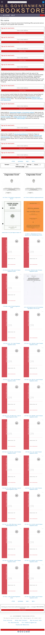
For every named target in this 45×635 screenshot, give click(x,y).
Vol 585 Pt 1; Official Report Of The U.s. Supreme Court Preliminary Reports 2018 (33, 234)
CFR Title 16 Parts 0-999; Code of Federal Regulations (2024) (11, 270)
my (5, 15)
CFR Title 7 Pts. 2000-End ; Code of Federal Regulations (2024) (11, 561)
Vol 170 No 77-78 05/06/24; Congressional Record (11, 198)
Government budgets (15, 112)
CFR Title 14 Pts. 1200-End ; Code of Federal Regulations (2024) (33, 344)
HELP (13, 15)
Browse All (6, 18)
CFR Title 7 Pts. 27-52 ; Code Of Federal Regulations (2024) (33, 488)
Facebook (18, 631)
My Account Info (36, 620)
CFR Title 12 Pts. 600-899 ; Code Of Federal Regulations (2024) (33, 416)
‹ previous (20, 161)
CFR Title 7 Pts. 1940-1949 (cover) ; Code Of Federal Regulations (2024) (11, 488)
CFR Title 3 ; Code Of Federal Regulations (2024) (11, 597)
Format (7, 164)
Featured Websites (22, 624)
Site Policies (7, 620)
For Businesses (13, 622)
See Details (22, 610)
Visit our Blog (22, 630)
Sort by (29, 164)
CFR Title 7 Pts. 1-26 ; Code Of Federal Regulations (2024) (33, 452)
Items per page (20, 166)
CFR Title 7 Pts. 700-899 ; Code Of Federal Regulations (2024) (33, 597)
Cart (42, 15)
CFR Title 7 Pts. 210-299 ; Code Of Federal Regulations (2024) (33, 525)
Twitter (20, 631)
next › (27, 161)
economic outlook (5, 116)
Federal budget (21, 118)
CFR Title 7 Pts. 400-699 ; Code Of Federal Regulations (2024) (33, 561)
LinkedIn (29, 631)
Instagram (22, 631)
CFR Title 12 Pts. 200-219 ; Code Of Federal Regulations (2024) (33, 380)
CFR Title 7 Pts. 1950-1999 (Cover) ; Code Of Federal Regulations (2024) (11, 525)
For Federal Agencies (29, 622)
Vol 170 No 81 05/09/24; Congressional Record (33, 197)
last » (33, 161)
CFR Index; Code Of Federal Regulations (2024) (11, 307)
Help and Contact (21, 620)
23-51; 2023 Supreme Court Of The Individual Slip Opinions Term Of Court (33, 308)
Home (2, 18)
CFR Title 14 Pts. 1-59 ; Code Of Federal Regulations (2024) (11, 344)
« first (13, 161)
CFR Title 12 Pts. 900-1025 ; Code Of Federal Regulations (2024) (11, 452)
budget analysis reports (20, 116)
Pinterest (27, 631)
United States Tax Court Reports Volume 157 (11, 232)
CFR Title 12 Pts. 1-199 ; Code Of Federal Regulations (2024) (11, 380)
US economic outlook (28, 112)
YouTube (25, 631)
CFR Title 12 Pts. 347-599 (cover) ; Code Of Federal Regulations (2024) (12, 416)
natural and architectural (21, 134)
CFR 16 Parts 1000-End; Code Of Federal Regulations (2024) (33, 270)
